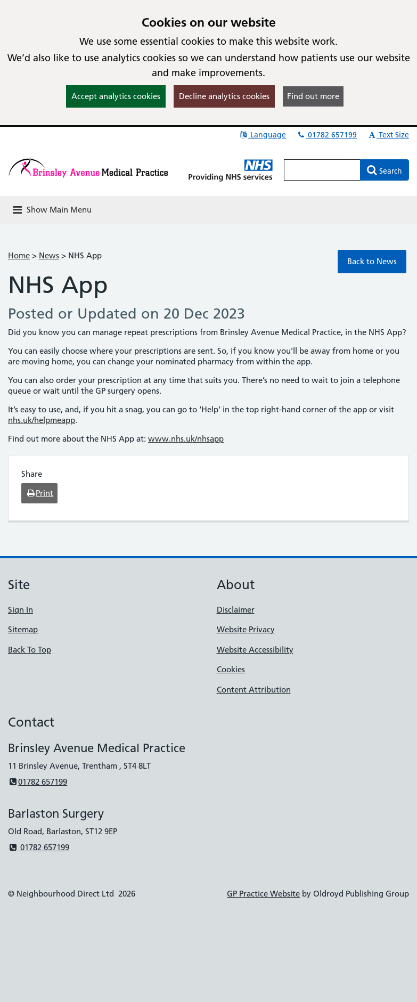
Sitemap (23, 629)
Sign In (20, 610)
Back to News (372, 261)
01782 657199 (326, 135)
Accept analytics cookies (115, 96)
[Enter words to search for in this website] (322, 170)
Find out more (313, 96)
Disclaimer (236, 610)
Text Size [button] (388, 135)
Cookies (231, 669)
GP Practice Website (263, 894)
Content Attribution (254, 690)
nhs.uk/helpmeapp (41, 420)
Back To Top (29, 650)
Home (19, 255)
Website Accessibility (255, 650)
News (49, 255)
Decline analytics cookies (224, 96)
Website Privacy (246, 629)
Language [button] (262, 135)
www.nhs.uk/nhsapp (186, 439)
